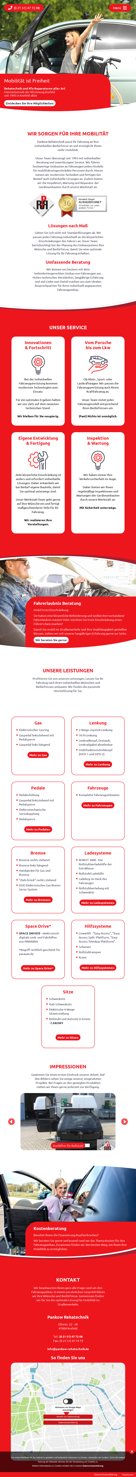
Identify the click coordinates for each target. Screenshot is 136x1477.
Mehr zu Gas (38, 755)
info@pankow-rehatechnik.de (68, 1349)
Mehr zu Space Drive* (38, 968)
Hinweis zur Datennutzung (68, 1416)
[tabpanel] (68, 1121)
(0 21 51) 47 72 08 (71, 1336)
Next (124, 1121)
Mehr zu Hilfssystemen (98, 968)
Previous (11, 1121)
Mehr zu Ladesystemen (97, 902)
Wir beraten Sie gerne (51, 640)
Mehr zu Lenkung (98, 764)
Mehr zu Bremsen (38, 900)
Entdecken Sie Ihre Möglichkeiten (30, 103)
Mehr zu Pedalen (38, 829)
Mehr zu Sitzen (68, 1037)
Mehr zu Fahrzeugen (97, 805)
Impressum (128, 1474)
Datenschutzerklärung (68, 1422)
